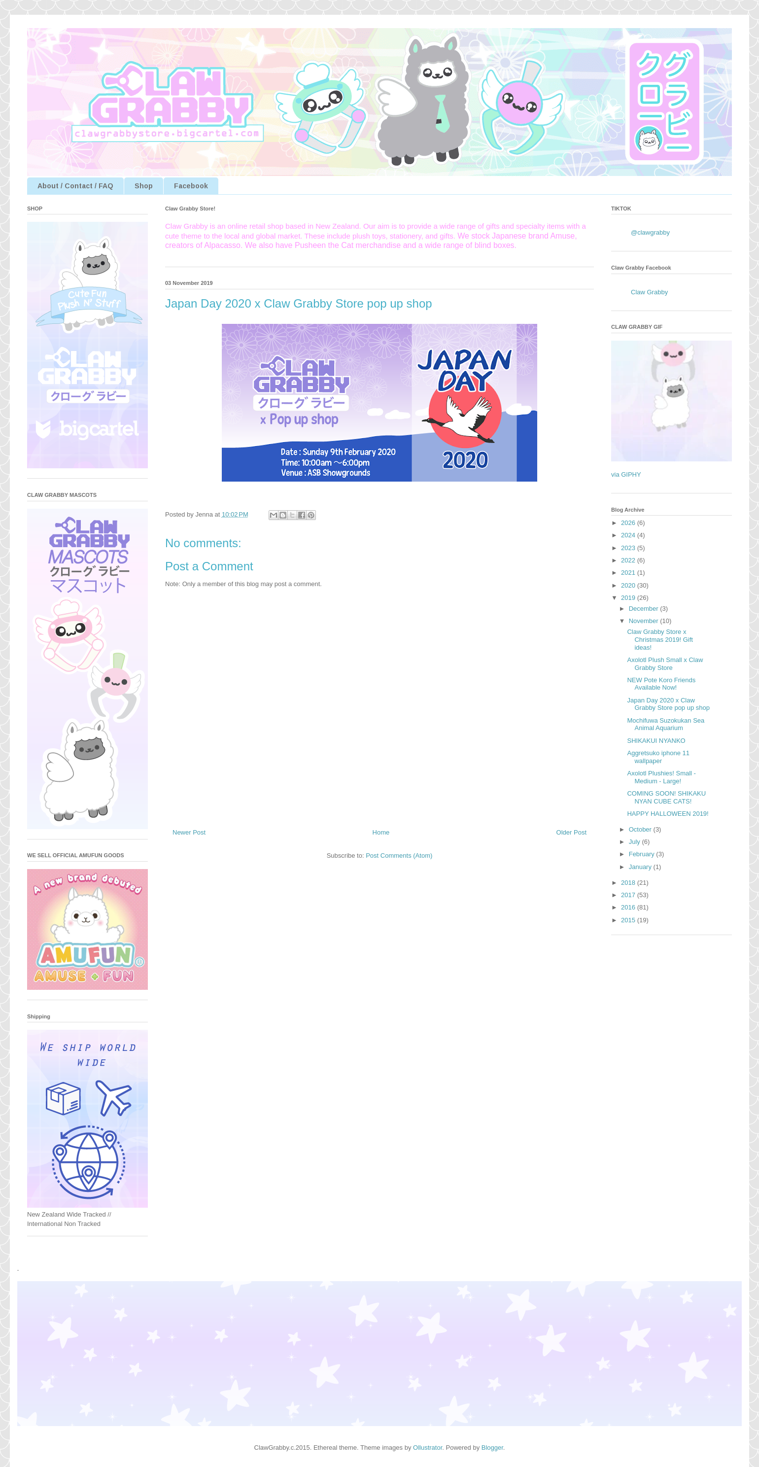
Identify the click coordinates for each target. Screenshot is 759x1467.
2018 (629, 882)
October (641, 829)
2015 (629, 920)
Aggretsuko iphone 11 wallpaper (658, 757)
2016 (629, 907)
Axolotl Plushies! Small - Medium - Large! (661, 777)
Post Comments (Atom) (399, 855)
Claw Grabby (649, 292)
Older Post (571, 832)
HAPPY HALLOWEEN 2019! (667, 813)
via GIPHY (626, 474)
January (641, 867)
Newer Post (189, 832)
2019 (629, 597)
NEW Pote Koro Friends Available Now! (661, 684)
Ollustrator (427, 1447)
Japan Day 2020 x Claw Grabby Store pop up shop (668, 704)
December (644, 608)
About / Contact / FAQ (75, 186)
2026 (629, 522)
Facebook (191, 186)
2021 (629, 572)
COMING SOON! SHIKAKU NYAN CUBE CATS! (666, 797)
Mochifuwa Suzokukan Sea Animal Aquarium (665, 724)
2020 (629, 585)
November (644, 621)
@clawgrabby (650, 232)
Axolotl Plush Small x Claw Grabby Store (665, 663)
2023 (629, 548)
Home (381, 832)
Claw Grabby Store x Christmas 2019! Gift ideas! (660, 639)
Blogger (492, 1447)
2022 (629, 560)
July (635, 841)
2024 (629, 535)
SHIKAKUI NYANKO (656, 740)
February (642, 854)
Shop (144, 186)
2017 (629, 895)
